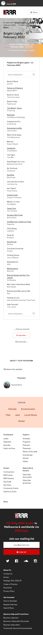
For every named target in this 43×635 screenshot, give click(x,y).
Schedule (26, 438)
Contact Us (7, 574)
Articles (26, 458)
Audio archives (9, 448)
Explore (26, 435)
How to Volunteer (10, 601)
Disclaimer (7, 587)
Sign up (21, 552)
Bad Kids (10, 175)
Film (8, 414)
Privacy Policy (9, 591)
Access (6, 577)
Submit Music (8, 608)
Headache (11, 148)
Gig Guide (7, 481)
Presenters (27, 448)
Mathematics (12, 269)
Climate (12, 409)
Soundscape (27, 455)
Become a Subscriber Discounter (16, 621)
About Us (7, 570)
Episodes (7, 445)
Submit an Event (9, 491)
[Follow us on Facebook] (16, 561)
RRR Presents (8, 478)
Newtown (11, 115)
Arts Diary (7, 485)
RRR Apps (21, 530)
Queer (21, 420)
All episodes (21, 335)
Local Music (30, 414)
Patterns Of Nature (15, 88)
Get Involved (8, 597)
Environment (28, 409)
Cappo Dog (11, 208)
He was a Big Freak (15, 215)
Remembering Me (14, 128)
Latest (5, 438)
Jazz (17, 414)
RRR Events (8, 475)
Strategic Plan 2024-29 (12, 580)
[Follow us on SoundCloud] (26, 561)
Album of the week (30, 451)
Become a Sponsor (10, 618)
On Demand (8, 435)
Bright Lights (20, 23)
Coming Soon (8, 472)
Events (6, 468)
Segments (7, 442)
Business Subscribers (11, 625)
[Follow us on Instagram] (35, 561)
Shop (5, 502)
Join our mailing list (21, 538)
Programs (26, 442)
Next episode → (21, 341)
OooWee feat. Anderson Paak (19, 222)
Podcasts (26, 445)
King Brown (12, 242)
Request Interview (10, 604)
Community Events (10, 488)
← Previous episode (21, 329)
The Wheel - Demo (14, 108)
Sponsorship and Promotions (16, 614)
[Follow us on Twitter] (7, 561)
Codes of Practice (10, 584)
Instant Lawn (12, 195)
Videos (25, 461)
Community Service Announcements (17, 628)
